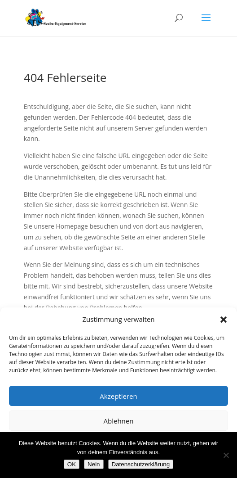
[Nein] (225, 455)
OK (71, 464)
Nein (94, 464)
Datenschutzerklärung (141, 464)
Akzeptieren (118, 396)
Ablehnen (119, 420)
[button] (223, 319)
